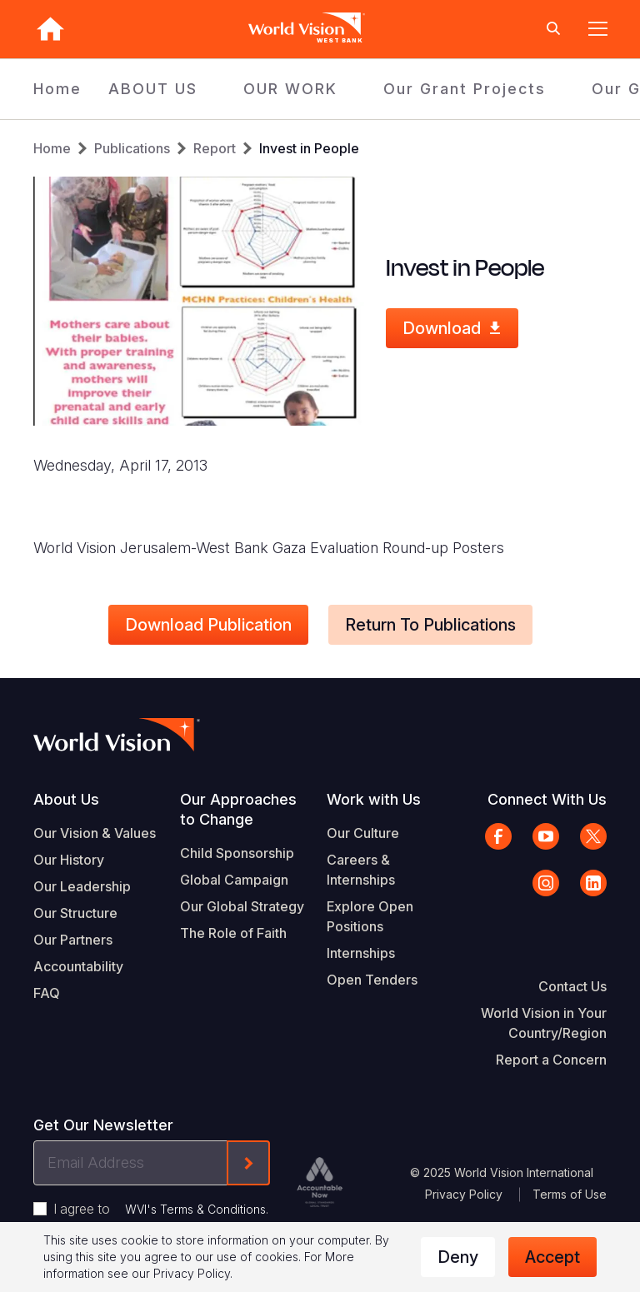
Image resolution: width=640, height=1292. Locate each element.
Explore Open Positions (370, 916)
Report (214, 148)
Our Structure (75, 913)
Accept (552, 1257)
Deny (458, 1257)
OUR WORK (290, 88)
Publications (132, 148)
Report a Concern (551, 1059)
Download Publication (208, 625)
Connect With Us (547, 799)
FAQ (46, 993)
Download (441, 328)
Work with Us (374, 799)
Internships (361, 953)
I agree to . (160, 1208)
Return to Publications (430, 625)
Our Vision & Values (94, 833)
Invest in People (309, 148)
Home (57, 88)
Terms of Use (569, 1194)
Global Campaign (234, 879)
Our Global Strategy (242, 906)
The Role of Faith (233, 933)
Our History (68, 859)
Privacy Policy (463, 1194)
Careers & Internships (361, 869)
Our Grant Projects (464, 88)
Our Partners (72, 939)
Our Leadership (82, 886)
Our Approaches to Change (238, 809)
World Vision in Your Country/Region (544, 1023)
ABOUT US (153, 88)
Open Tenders (372, 979)
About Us (66, 799)
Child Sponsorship (237, 853)
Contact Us (572, 986)
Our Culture (363, 833)
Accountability (78, 966)
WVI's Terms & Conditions (195, 1209)
